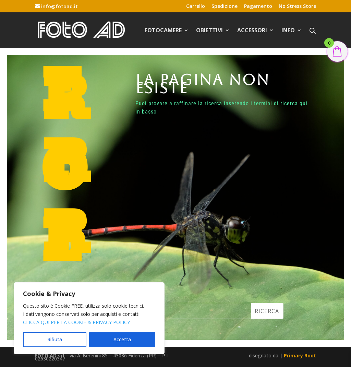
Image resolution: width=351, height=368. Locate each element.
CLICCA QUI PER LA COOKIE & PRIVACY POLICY (76, 322)
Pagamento (258, 6)
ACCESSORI (252, 31)
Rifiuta (54, 339)
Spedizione (224, 6)
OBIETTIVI (209, 31)
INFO (288, 31)
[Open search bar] (312, 30)
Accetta (122, 339)
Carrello (195, 6)
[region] (89, 318)
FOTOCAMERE (163, 31)
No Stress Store (297, 6)
